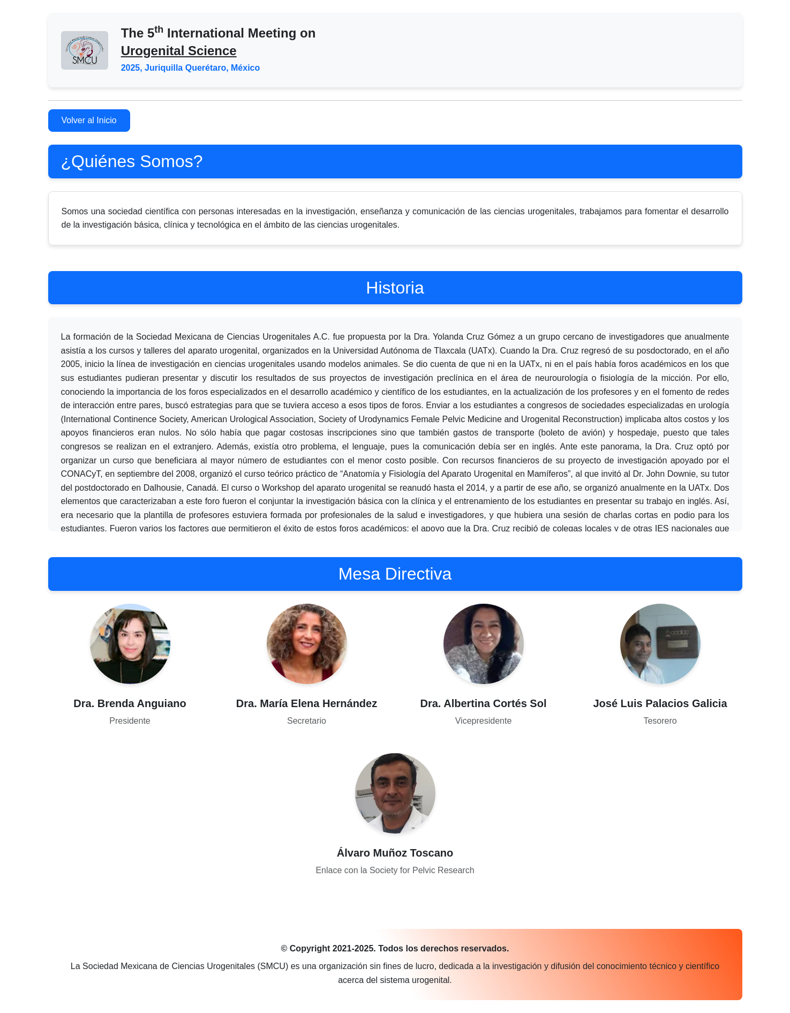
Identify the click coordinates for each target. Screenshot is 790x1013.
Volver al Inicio (89, 120)
